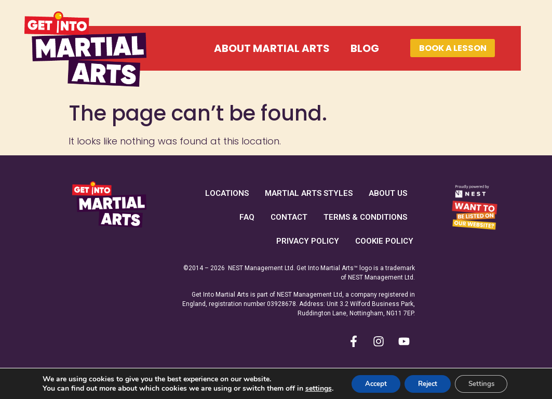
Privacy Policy (307, 241)
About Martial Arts (249, 48)
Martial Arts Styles (309, 193)
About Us (388, 193)
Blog (342, 48)
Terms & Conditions (365, 217)
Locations (227, 193)
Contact (289, 217)
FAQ (246, 217)
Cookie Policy (384, 241)
